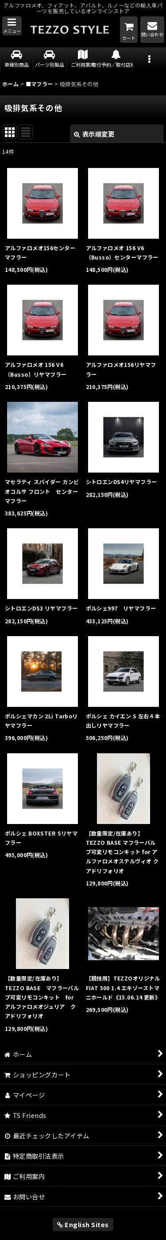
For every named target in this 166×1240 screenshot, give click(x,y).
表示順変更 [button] (94, 133)
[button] (12, 26)
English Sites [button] (83, 1224)
